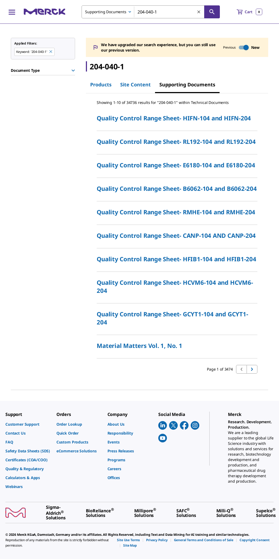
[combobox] (151, 11)
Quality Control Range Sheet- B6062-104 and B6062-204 (177, 188)
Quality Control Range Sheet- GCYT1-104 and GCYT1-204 (172, 318)
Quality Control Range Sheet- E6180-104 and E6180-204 (176, 165)
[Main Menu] (12, 12)
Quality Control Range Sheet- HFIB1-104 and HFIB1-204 (176, 259)
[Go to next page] (252, 369)
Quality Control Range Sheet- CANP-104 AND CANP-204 (176, 235)
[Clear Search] (199, 12)
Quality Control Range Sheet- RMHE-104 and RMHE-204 (176, 212)
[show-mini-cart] (249, 12)
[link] (28, 424)
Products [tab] (101, 84)
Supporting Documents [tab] (187, 84)
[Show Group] (73, 70)
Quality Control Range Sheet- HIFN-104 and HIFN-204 (174, 118)
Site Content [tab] (135, 84)
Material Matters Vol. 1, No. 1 (139, 345)
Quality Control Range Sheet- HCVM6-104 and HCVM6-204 (175, 286)
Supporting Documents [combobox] (105, 11)
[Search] (212, 11)
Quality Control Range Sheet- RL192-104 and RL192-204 (176, 141)
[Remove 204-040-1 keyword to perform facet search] (51, 51)
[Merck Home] (44, 12)
